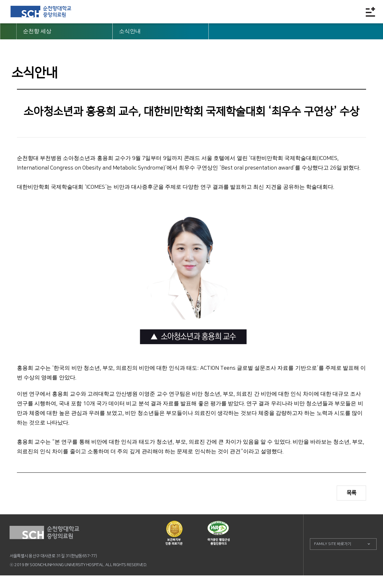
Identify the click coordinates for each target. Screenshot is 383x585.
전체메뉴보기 (370, 12)
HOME (8, 31)
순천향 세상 (37, 31)
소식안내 (130, 31)
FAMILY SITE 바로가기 (332, 544)
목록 (351, 493)
